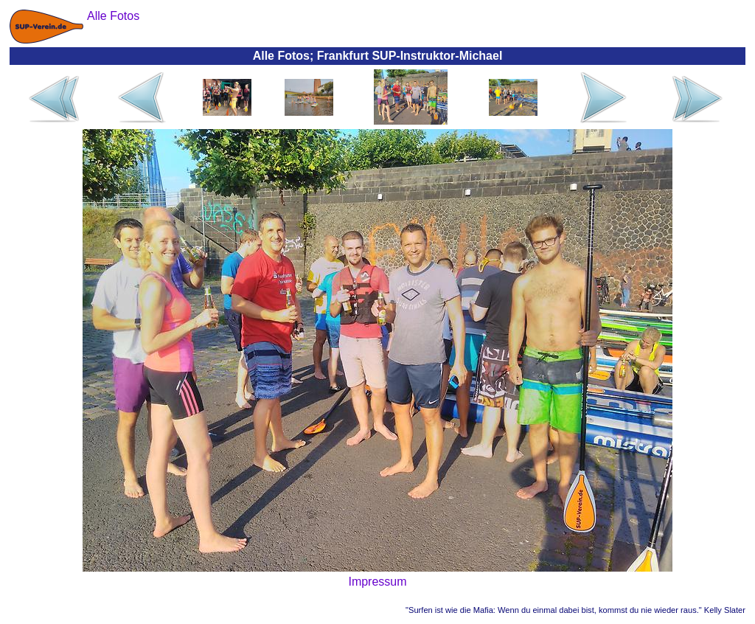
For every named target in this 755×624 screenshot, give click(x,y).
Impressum (377, 581)
